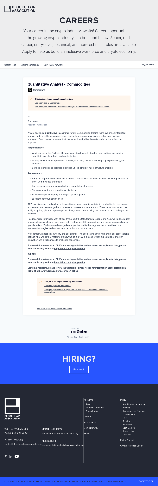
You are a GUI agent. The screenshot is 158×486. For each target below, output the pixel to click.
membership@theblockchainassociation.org (63, 445)
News (86, 433)
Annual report (92, 411)
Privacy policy (71, 337)
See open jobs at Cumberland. (48, 103)
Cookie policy (84, 337)
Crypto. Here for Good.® (131, 445)
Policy (123, 399)
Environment (129, 414)
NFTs (125, 417)
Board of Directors (95, 407)
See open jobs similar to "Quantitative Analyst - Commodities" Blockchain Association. (72, 107)
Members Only (91, 427)
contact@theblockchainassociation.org (23, 444)
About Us (88, 399)
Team (88, 404)
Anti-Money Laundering (134, 404)
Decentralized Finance (134, 411)
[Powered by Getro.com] (79, 330)
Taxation (127, 434)
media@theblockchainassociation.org (60, 433)
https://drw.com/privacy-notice (69, 248)
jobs (10, 65)
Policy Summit (127, 440)
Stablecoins (128, 431)
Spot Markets (129, 427)
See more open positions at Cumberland (54, 309)
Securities (127, 424)
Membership (79, 369)
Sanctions (127, 421)
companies (30, 65)
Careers (87, 416)
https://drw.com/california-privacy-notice (57, 271)
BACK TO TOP (146, 481)
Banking (126, 407)
